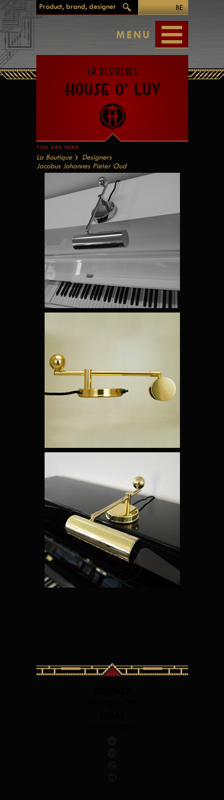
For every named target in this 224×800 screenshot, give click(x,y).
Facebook (112, 740)
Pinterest (112, 752)
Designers (97, 157)
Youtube (112, 777)
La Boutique (54, 157)
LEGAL (112, 715)
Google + (113, 765)
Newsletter (112, 727)
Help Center (112, 703)
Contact (112, 691)
